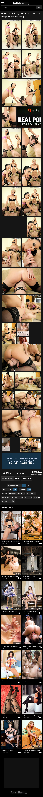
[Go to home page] (25, 3)
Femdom (12, 501)
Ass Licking (21, 493)
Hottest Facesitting (14, 486)
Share (17, 478)
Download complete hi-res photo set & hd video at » (21, 461)
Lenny (36, 474)
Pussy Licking (31, 493)
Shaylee (23, 489)
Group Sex (37, 497)
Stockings (15, 497)
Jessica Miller (7, 489)
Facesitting (12, 493)
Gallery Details (7, 478)
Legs (21, 497)
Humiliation (6, 497)
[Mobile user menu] (2, 2)
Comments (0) (26, 478)
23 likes (9, 473)
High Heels (28, 497)
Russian (4, 501)
